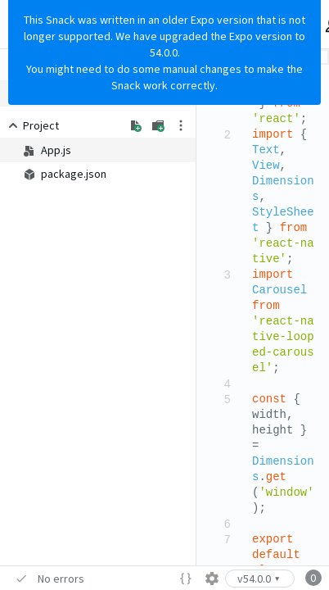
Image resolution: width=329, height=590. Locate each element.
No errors (61, 578)
